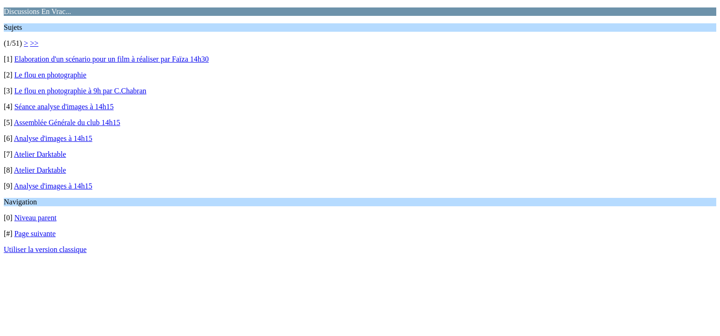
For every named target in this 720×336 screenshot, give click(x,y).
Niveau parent (35, 218)
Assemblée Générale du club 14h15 (67, 122)
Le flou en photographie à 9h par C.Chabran (80, 91)
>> (34, 43)
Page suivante (35, 234)
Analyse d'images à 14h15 (53, 138)
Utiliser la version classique (45, 249)
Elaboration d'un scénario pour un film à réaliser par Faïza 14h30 (111, 59)
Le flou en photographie (50, 75)
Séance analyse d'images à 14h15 (64, 107)
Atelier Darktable (40, 154)
